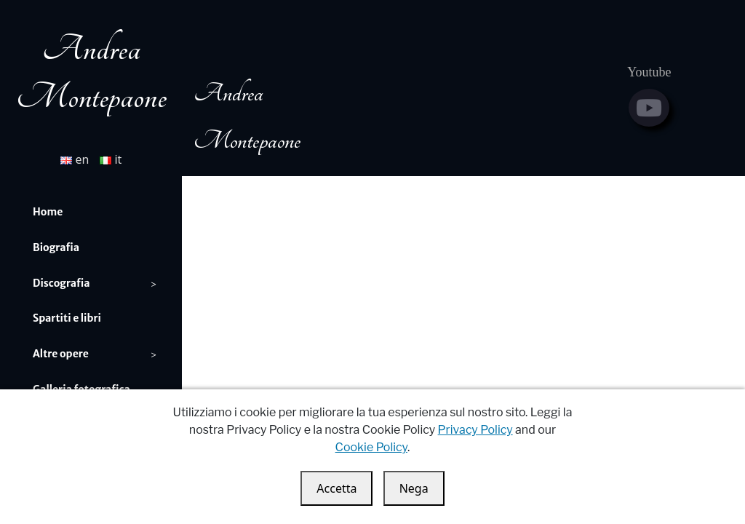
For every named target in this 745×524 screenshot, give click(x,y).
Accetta (336, 488)
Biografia (56, 247)
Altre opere (61, 353)
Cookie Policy (371, 447)
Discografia (61, 283)
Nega (414, 488)
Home (48, 211)
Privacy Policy (475, 430)
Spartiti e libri (67, 318)
